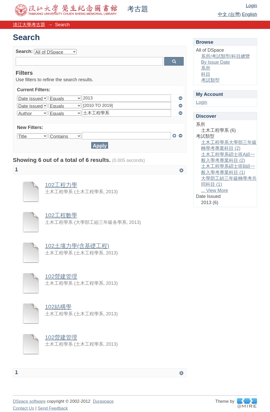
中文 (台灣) (229, 14)
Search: (24, 51)
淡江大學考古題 (29, 24)
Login (251, 5)
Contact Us (23, 408)
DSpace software (29, 401)
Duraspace (103, 401)
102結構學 (58, 307)
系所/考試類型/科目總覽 (225, 56)
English (249, 14)
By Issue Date (215, 62)
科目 (205, 74)
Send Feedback (53, 408)
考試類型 (210, 80)
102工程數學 (61, 215)
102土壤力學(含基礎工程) (77, 246)
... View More (214, 190)
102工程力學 (61, 185)
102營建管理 (61, 276)
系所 (205, 68)
